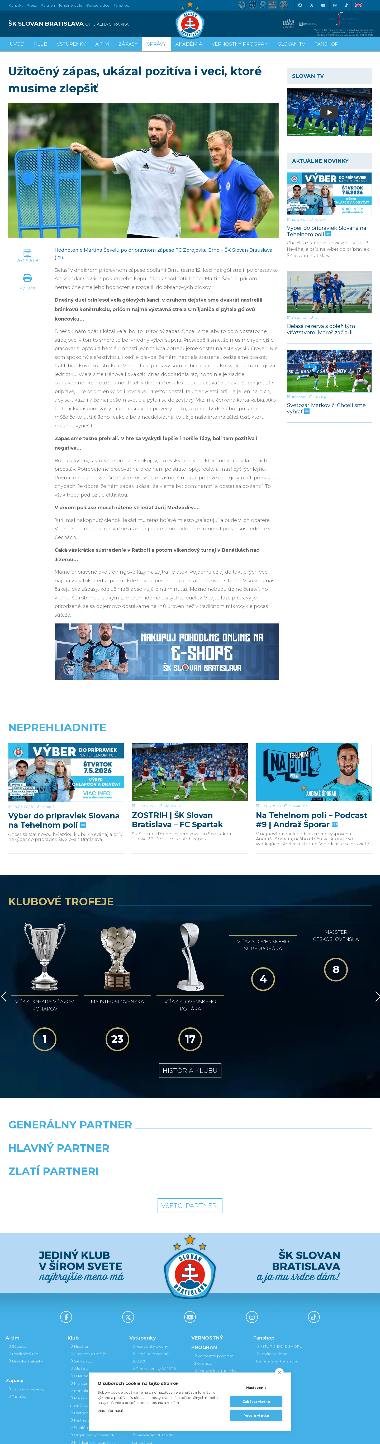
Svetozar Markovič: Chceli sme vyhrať (326, 408)
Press (31, 5)
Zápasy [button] (127, 44)
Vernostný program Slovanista (152, 1364)
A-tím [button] (102, 44)
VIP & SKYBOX (147, 1315)
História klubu (190, 1010)
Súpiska (17, 1286)
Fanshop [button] (326, 44)
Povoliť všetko (256, 1416)
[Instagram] (334, 5)
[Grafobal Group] (236, 1124)
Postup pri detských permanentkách (214, 1344)
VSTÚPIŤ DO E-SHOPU (279, 1286)
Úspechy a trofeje (88, 1293)
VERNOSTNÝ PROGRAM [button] (240, 44)
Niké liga (320, 397)
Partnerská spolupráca (92, 1360)
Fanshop (121, 5)
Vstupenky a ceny (150, 1286)
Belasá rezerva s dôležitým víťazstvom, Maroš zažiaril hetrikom (321, 329)
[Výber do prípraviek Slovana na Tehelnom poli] (329, 193)
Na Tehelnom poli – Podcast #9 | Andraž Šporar (311, 820)
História (79, 1286)
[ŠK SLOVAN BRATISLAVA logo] (97, 24)
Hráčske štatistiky (25, 1301)
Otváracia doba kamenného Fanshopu (277, 1297)
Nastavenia (256, 1388)
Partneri (79, 1352)
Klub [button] (40, 44)
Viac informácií (110, 1410)
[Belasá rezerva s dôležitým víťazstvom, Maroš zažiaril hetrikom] (329, 292)
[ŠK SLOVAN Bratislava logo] (190, 20)
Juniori (320, 318)
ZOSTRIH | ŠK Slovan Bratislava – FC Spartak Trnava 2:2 (177, 820)
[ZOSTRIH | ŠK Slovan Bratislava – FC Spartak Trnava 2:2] (190, 772)
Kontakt (79, 1330)
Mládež (320, 220)
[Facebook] (299, 5)
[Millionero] (236, 1101)
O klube (79, 1315)
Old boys (80, 1308)
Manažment (83, 1323)
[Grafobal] (143, 1101)
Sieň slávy (80, 1301)
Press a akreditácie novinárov (89, 1342)
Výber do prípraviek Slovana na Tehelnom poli (326, 231)
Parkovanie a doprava (153, 1352)
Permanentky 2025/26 (154, 1308)
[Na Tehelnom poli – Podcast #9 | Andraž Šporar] (314, 772)
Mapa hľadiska (147, 1345)
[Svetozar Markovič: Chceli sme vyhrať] (329, 371)
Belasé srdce (98, 5)
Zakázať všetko (256, 1402)
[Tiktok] (346, 5)
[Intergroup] (143, 1124)
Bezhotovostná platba (154, 1338)
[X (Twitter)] (311, 5)
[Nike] (190, 1078)
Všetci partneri (190, 1145)
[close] (279, 1372)
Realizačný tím (23, 1293)
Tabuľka (17, 1336)
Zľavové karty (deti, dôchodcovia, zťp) (151, 1327)
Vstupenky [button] (71, 44)
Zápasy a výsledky (26, 1329)
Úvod (17, 44)
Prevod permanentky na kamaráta (218, 1329)
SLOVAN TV (291, 44)
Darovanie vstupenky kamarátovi (215, 1314)
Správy (156, 44)
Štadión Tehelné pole (91, 1367)
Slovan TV (173, 806)
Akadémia (188, 44)
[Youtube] (323, 5)
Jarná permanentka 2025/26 (152, 1297)
